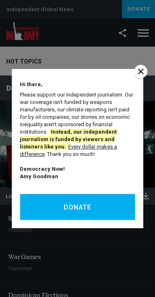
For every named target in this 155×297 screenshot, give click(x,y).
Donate (77, 207)
